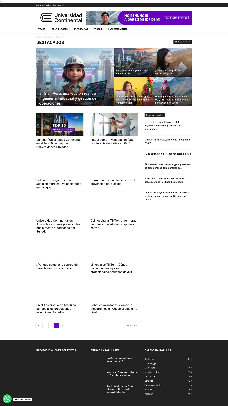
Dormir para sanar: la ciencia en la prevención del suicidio (113, 182)
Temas (43, 29)
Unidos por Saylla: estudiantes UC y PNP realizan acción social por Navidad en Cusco (167, 196)
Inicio (38, 37)
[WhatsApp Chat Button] (7, 398)
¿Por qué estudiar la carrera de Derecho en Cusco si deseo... (57, 266)
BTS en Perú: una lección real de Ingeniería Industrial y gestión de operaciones (163, 125)
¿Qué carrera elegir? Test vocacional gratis (168, 153)
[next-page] (81, 325)
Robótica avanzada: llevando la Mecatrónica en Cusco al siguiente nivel (113, 308)
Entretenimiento (119, 29)
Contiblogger (61, 29)
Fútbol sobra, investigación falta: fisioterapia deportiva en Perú (112, 141)
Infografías (82, 29)
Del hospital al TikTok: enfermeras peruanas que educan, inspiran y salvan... (113, 224)
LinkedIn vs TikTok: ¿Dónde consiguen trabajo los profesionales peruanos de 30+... (112, 268)
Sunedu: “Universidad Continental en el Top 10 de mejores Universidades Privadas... (58, 143)
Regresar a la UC (59, 5)
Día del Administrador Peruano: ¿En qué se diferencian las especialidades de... (121, 389)
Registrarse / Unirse (43, 5)
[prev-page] (38, 325)
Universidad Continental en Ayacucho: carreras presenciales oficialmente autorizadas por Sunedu (58, 226)
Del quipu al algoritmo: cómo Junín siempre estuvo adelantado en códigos (58, 183)
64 (75, 325)
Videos (99, 29)
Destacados (48, 37)
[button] (188, 29)
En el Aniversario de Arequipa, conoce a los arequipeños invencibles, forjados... (56, 308)
